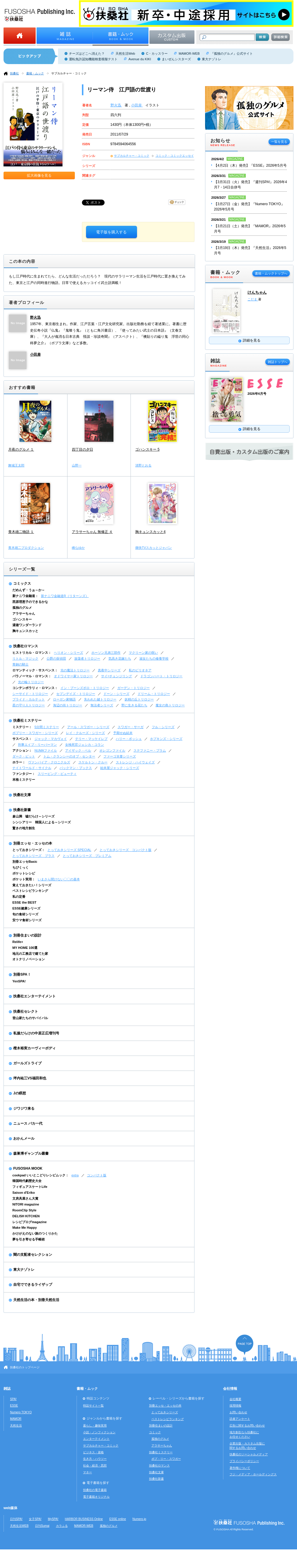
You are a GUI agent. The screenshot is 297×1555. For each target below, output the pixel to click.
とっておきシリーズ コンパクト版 (125, 850)
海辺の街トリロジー (67, 705)
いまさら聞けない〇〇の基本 (59, 879)
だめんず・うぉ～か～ (28, 590)
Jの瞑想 (19, 1093)
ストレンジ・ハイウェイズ (135, 762)
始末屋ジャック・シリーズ (119, 768)
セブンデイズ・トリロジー (75, 693)
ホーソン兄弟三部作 (106, 652)
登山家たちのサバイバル (30, 1018)
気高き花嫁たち (119, 658)
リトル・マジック (25, 658)
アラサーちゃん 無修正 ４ (92, 532)
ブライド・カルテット (28, 699)
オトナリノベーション (28, 959)
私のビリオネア (140, 670)
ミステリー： (22, 727)
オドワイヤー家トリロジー (73, 676)
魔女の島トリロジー (170, 705)
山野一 (77, 465)
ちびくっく (20, 867)
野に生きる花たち (134, 705)
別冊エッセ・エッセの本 (32, 843)
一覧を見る (279, 141)
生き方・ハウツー (95, 1458)
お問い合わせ (238, 1412)
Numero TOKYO (21, 1412)
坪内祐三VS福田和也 (29, 1078)
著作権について (240, 1467)
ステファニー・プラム (149, 750)
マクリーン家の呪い (143, 652)
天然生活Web (125, 53)
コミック (155, 1432)
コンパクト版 (96, 1175)
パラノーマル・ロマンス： (31, 676)
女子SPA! (35, 1519)
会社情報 (230, 1389)
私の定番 (18, 896)
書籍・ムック (35, 73)
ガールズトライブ (27, 1063)
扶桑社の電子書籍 (95, 1490)
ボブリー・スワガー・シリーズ (35, 733)
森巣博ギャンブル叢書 (31, 1153)
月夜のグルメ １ (21, 449)
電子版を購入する (111, 232)
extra (75, 1175)
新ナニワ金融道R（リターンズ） (65, 596)
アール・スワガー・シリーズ (88, 727)
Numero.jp (139, 1519)
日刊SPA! (16, 1519)
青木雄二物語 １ (21, 532)
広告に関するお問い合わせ (247, 1425)
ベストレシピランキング (30, 890)
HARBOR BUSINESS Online (84, 1519)
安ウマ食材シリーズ (27, 920)
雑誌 (7, 1389)
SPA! (13, 1399)
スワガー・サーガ (130, 727)
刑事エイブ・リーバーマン (37, 744)
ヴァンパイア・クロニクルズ (49, 762)
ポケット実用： (23, 879)
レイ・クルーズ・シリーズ (85, 733)
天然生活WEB (19, 1525)
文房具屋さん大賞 (25, 1198)
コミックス (22, 583)
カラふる (62, 1525)
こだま (253, 299)
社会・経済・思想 (95, 1465)
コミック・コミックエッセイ (175, 155)
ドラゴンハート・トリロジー (161, 676)
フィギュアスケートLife (29, 1186)
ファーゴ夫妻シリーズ (119, 756)
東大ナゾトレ (211, 59)
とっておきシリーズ (164, 1412)
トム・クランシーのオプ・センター (69, 756)
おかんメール (23, 1138)
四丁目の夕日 (82, 449)
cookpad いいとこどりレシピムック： (40, 1175)
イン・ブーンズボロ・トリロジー (84, 688)
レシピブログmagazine (29, 1222)
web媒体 (10, 1508)
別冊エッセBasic (24, 861)
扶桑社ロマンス (25, 646)
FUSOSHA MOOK (27, 1168)
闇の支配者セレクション (32, 1255)
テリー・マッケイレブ (91, 738)
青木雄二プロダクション (26, 547)
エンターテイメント (96, 1438)
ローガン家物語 (64, 699)
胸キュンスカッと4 (150, 532)
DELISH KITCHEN (26, 1216)
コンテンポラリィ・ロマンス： (35, 688)
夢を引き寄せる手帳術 (28, 1239)
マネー (87, 1472)
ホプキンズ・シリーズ (166, 738)
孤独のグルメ (22, 607)
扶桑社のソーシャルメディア (249, 1454)
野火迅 (116, 105)
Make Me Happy (24, 1227)
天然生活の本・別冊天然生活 (36, 1300)
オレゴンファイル (112, 750)
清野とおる (143, 465)
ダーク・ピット (23, 756)
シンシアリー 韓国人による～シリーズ (41, 822)
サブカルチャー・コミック (69, 73)
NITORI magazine (25, 1204)
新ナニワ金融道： (25, 596)
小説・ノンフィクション (99, 1432)
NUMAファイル (45, 750)
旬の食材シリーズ (25, 914)
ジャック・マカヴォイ (50, 738)
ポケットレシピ (23, 873)
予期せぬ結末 (123, 733)
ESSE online (117, 1519)
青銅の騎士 (20, 664)
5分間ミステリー (46, 727)
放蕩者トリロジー (87, 658)
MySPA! (53, 1519)
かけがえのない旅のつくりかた (35, 1233)
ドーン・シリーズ (116, 693)
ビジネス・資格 (93, 1452)
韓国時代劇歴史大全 (27, 1181)
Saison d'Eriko (23, 1192)
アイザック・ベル (78, 750)
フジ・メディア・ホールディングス (253, 1474)
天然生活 (16, 1425)
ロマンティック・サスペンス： (35, 670)
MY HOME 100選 (24, 947)
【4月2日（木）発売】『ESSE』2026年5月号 (250, 165)
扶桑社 (14, 73)
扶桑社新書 (22, 810)
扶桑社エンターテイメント (34, 996)
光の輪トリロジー (31, 682)
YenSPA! (19, 981)
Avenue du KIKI (139, 59)
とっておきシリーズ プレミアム (87, 855)
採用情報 (235, 1405)
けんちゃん (257, 292)
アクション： (22, 750)
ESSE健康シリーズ (26, 908)
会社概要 (235, 1399)
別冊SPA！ (22, 974)
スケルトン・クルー (93, 762)
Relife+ (17, 942)
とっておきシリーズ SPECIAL (69, 850)
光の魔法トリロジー (75, 670)
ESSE (14, 1405)
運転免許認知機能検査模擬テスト (93, 59)
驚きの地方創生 (23, 828)
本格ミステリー (23, 779)
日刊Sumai (42, 1525)
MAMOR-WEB (189, 53)
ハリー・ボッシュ (129, 738)
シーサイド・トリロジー (30, 693)
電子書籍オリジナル (96, 1496)
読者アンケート (240, 1418)
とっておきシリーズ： (28, 850)
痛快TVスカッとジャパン (153, 547)
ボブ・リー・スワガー (166, 1458)
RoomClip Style (24, 1210)
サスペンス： (22, 738)
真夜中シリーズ (109, 670)
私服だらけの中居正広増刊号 (36, 1033)
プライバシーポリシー (244, 1461)
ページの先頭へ (244, 1344)
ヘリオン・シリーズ (68, 652)
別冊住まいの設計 (27, 935)
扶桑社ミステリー (27, 720)
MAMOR (16, 1418)
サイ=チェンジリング (116, 676)
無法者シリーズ (101, 705)
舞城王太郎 (16, 465)
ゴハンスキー (22, 619)
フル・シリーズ (163, 727)
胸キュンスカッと (25, 631)
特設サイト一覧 (93, 1405)
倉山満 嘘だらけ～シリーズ (33, 816)
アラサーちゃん (23, 613)
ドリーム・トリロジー (154, 693)
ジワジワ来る (23, 1108)
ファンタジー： (23, 773)
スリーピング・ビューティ (57, 773)
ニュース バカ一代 (27, 1123)
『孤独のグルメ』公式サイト (232, 53)
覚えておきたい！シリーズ (31, 885)
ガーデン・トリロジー (133, 688)
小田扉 (137, 105)
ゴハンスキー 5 (147, 449)
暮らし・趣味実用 (95, 1425)
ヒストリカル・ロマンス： (31, 652)
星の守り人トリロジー (28, 705)
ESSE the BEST (24, 902)
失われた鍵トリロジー (100, 699)
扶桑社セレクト (25, 1011)
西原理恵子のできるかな (30, 601)
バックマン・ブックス (76, 768)
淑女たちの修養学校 (154, 658)
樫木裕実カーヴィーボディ (34, 1048)
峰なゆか (78, 547)
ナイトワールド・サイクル (31, 768)
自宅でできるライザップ (32, 1285)
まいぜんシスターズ (176, 59)
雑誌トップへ (277, 362)
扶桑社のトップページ (24, 1367)
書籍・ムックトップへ (271, 273)
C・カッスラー (157, 53)
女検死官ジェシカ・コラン (84, 744)
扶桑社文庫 (22, 795)
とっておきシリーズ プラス (33, 855)
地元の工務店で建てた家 (30, 953)
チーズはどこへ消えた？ (87, 53)
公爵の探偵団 (56, 658)
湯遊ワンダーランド (27, 625)
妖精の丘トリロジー (139, 699)
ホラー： (18, 762)
